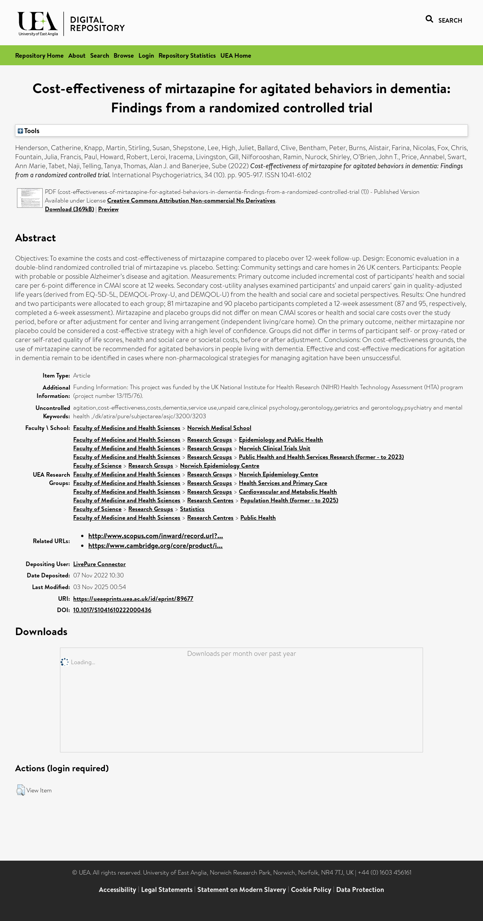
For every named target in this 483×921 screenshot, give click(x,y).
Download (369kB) (69, 209)
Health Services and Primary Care (283, 483)
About (77, 55)
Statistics (192, 509)
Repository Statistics (187, 55)
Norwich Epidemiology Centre (219, 465)
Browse (124, 55)
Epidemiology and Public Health (281, 439)
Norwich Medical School (219, 428)
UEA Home (235, 55)
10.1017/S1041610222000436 (112, 610)
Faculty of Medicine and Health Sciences (126, 428)
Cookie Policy (311, 889)
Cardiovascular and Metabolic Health (288, 491)
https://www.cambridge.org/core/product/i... (155, 545)
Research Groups (209, 439)
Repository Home (39, 55)
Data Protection (360, 889)
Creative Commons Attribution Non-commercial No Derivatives (191, 200)
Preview (108, 209)
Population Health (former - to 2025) (289, 500)
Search (99, 55)
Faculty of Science (97, 465)
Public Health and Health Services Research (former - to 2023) (321, 457)
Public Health (258, 517)
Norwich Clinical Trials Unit (274, 448)
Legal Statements (166, 889)
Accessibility (117, 889)
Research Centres (210, 500)
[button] (20, 790)
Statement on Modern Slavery (241, 889)
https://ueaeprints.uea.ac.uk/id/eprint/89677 (133, 598)
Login (146, 55)
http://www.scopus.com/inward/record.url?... (155, 535)
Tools (29, 130)
